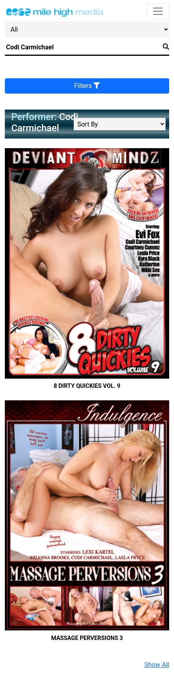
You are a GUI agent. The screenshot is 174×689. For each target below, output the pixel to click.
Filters (87, 86)
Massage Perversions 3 (87, 638)
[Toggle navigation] (158, 11)
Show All (156, 665)
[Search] (82, 47)
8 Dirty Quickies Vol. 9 (87, 386)
